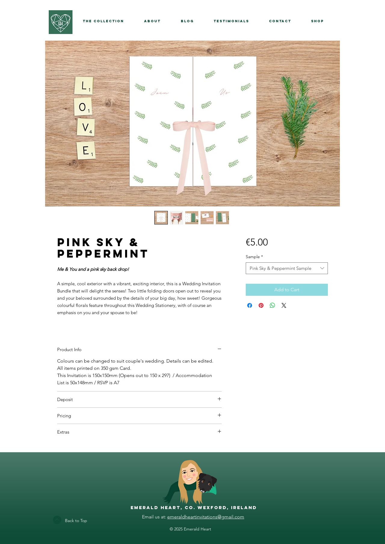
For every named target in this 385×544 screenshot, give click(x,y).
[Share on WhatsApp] (272, 305)
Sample (254, 256)
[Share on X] (284, 305)
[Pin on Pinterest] (261, 305)
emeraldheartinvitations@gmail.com (205, 517)
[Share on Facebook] (249, 305)
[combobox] (287, 268)
